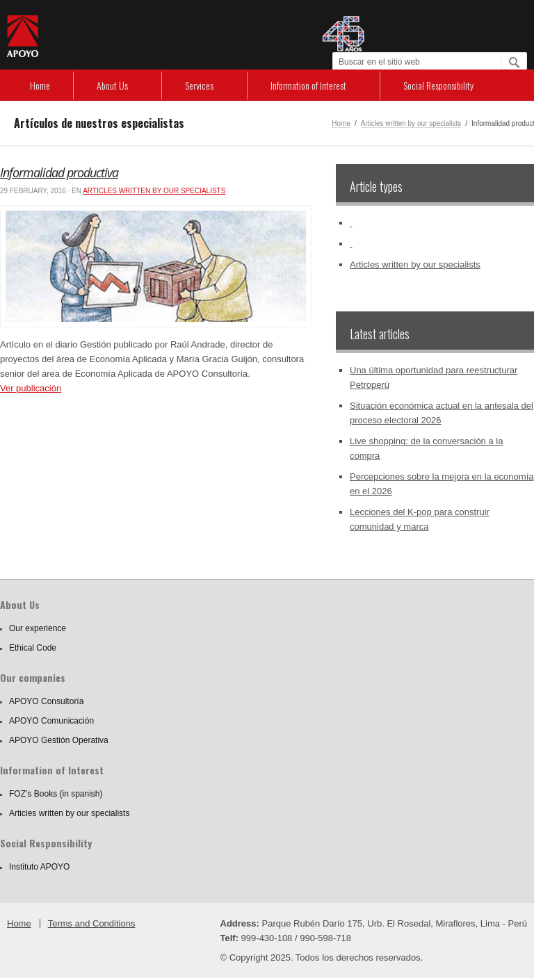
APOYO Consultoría (46, 701)
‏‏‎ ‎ (351, 223)
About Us (112, 85)
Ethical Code (32, 648)
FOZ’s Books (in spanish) (56, 794)
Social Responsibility (438, 85)
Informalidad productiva (59, 172)
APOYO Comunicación (51, 721)
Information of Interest (308, 85)
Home (40, 85)
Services (199, 85)
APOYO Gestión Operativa (58, 740)
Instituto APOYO (39, 867)
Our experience (37, 628)
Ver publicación (30, 388)
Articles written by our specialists (411, 123)
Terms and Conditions (92, 923)
